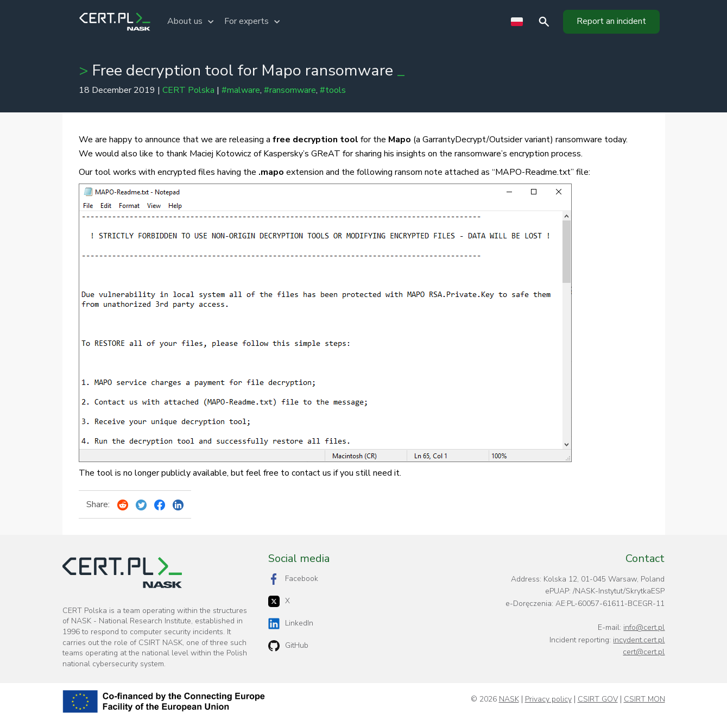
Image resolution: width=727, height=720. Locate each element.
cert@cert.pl (644, 652)
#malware (241, 90)
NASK (509, 699)
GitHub (288, 646)
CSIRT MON (644, 699)
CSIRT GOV (598, 699)
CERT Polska (188, 90)
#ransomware (290, 90)
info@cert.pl (644, 627)
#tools (333, 90)
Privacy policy (548, 699)
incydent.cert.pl (639, 640)
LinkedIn (290, 623)
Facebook (293, 579)
